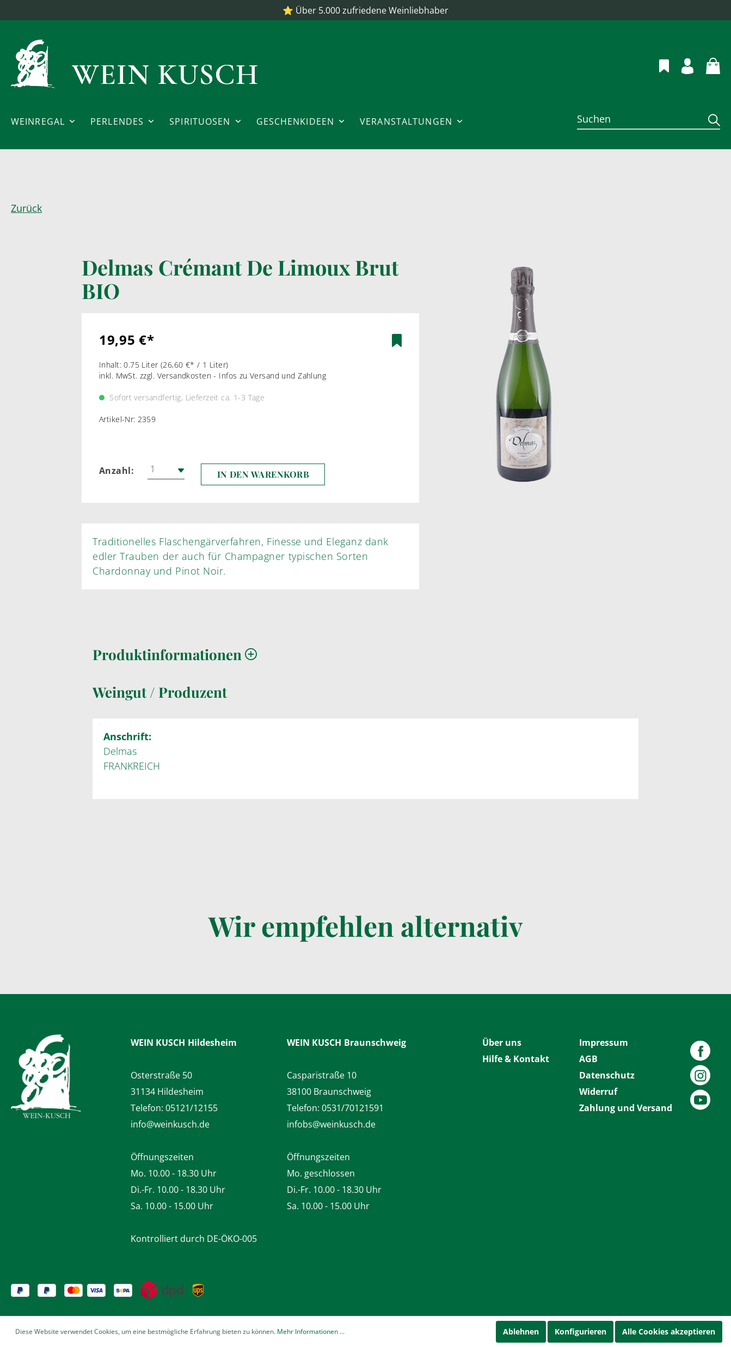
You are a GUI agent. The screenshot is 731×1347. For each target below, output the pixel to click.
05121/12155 (191, 1108)
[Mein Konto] (681, 64)
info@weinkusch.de (170, 1124)
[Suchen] (639, 119)
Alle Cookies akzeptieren (668, 1331)
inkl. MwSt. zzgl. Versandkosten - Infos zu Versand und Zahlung (212, 375)
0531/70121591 (353, 1108)
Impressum (603, 1043)
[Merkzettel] (658, 64)
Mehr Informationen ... (311, 1331)
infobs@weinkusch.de (331, 1124)
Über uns (501, 1043)
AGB (588, 1059)
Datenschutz (607, 1075)
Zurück (26, 208)
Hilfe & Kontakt (515, 1059)
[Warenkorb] (706, 64)
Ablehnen (521, 1331)
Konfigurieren (580, 1331)
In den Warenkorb (263, 474)
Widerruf (598, 1092)
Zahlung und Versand (625, 1108)
